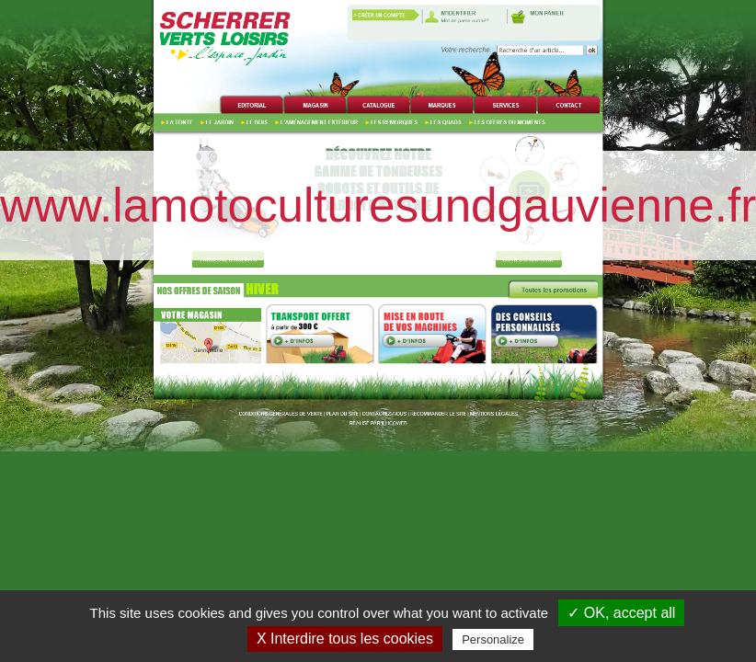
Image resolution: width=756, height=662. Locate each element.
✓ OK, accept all (621, 613)
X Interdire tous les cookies (345, 638)
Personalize (493, 639)
